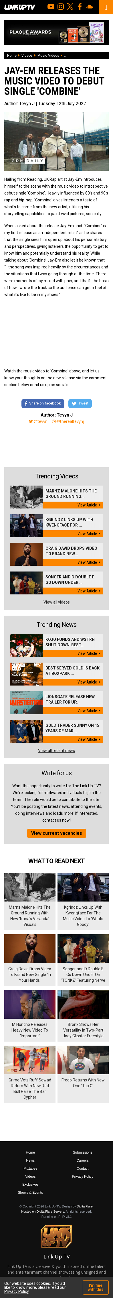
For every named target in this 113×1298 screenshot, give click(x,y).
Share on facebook (43, 403)
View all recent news (56, 751)
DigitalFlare (85, 1206)
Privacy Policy (82, 1177)
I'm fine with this (96, 1287)
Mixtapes (30, 1169)
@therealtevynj (68, 421)
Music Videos (48, 55)
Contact (82, 1169)
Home (12, 55)
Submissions (82, 1152)
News (30, 1160)
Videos (27, 55)
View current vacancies (56, 833)
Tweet (80, 403)
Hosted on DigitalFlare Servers (42, 1211)
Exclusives (30, 1185)
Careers (82, 1160)
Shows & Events (30, 1193)
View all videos (56, 602)
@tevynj (39, 421)
